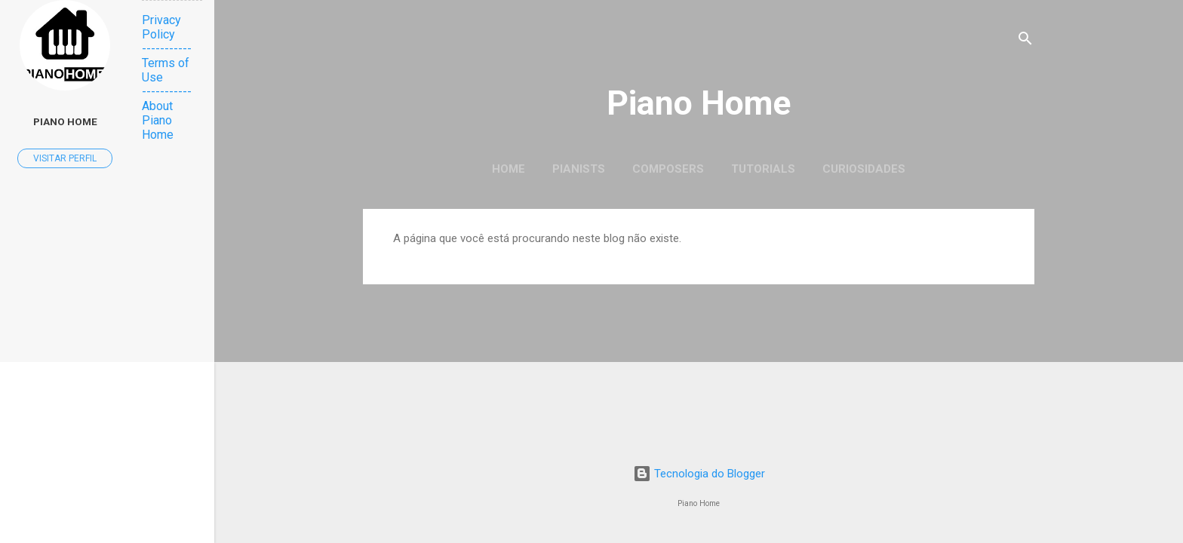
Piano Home (699, 103)
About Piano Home (158, 120)
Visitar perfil (65, 158)
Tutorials (763, 169)
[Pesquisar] (1025, 41)
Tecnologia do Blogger (699, 473)
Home (508, 169)
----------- (167, 48)
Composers (668, 169)
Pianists (578, 169)
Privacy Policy (161, 27)
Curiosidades (863, 169)
